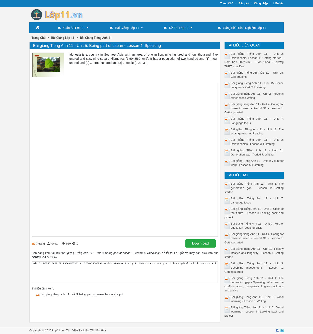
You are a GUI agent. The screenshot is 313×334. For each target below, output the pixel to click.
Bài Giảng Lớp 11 (124, 27)
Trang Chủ (226, 3)
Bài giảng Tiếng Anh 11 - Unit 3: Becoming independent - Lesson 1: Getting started (254, 267)
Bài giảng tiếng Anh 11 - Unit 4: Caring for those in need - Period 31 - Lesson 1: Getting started (254, 108)
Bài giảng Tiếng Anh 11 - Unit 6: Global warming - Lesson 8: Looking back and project (254, 311)
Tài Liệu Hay (98, 330)
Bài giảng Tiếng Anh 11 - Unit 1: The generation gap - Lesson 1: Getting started (254, 187)
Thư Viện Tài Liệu (77, 330)
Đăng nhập (261, 3)
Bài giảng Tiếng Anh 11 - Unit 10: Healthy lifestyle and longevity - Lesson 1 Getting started (254, 253)
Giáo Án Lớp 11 (71, 27)
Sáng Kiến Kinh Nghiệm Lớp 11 (242, 27)
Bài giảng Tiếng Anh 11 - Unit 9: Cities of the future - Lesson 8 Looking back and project (254, 213)
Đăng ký (244, 3)
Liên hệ (278, 3)
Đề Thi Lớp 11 (176, 27)
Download (200, 243)
